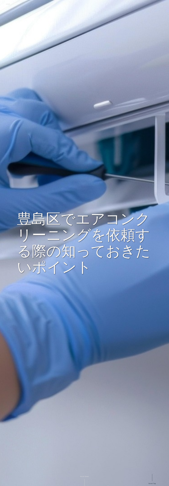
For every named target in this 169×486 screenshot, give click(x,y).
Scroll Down (84, 476)
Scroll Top (152, 483)
